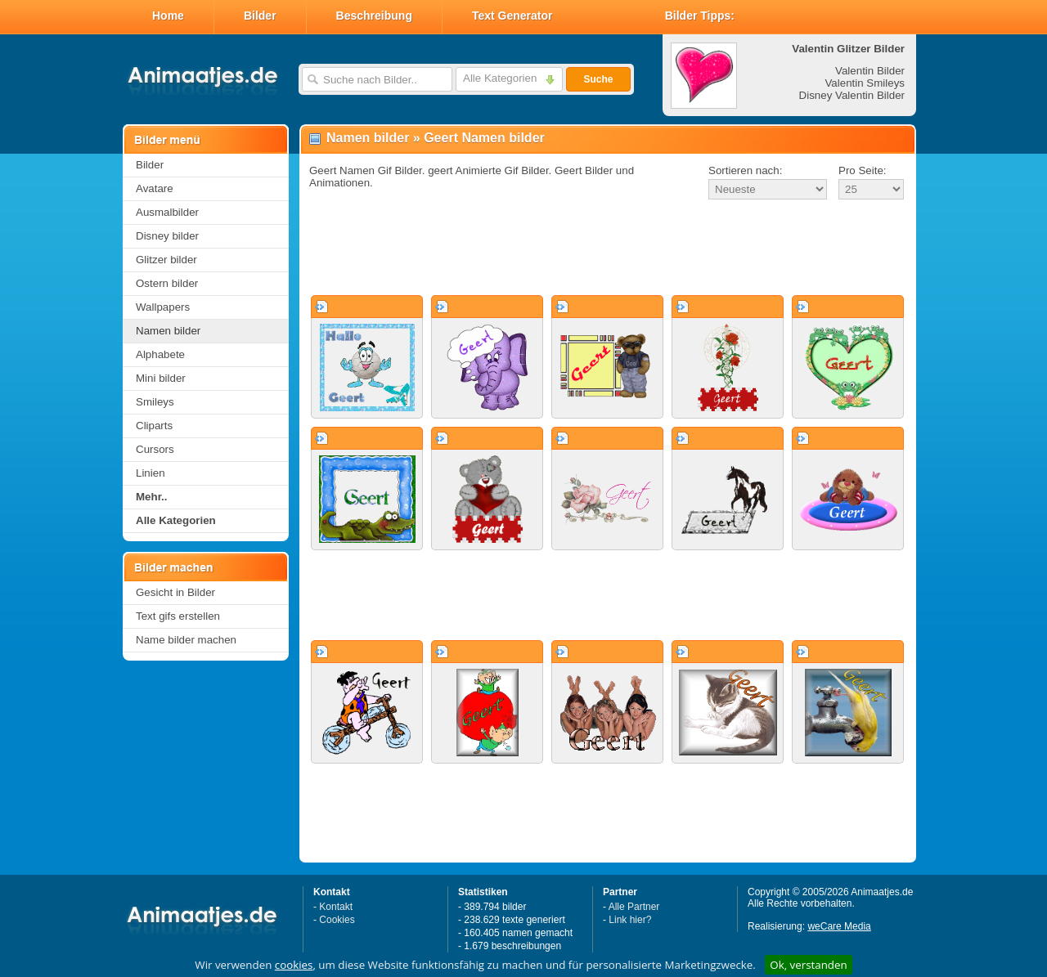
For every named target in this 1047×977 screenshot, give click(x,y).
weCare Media (838, 926)
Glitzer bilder (166, 259)
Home (168, 15)
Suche (598, 79)
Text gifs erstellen (178, 616)
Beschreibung (374, 15)
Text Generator (512, 15)
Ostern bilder (167, 283)
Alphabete (160, 354)
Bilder (260, 15)
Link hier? (630, 919)
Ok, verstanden (808, 964)
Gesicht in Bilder (175, 592)
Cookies (336, 919)
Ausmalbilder (167, 212)
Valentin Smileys (865, 83)
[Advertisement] (607, 248)
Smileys (155, 402)
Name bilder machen (186, 640)
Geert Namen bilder (484, 138)
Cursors (155, 449)
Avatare (154, 188)
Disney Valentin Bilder (852, 95)
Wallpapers (163, 307)
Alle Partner (634, 906)
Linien (150, 473)
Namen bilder (168, 331)
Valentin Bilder (870, 71)
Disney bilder (167, 236)
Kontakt (336, 906)
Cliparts (154, 425)
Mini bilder (161, 378)
